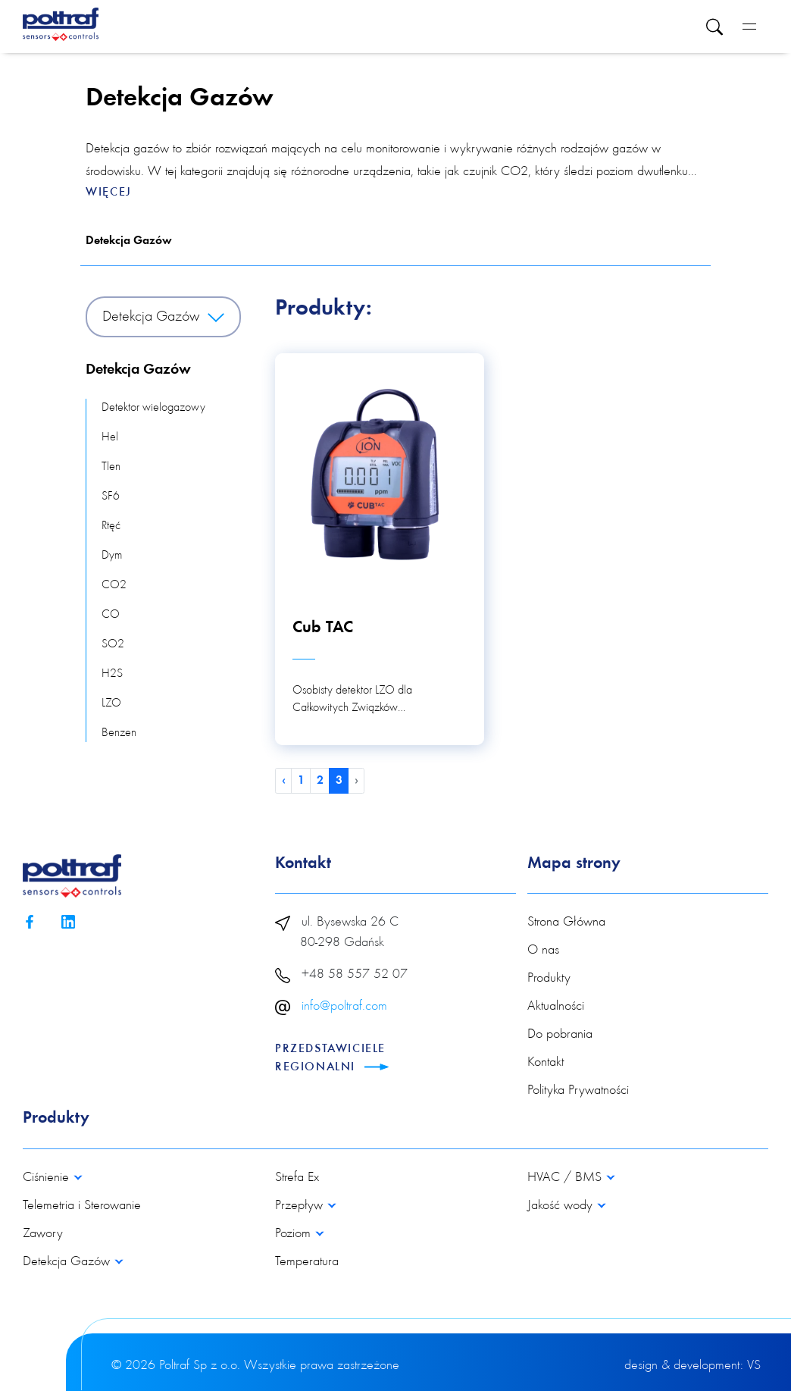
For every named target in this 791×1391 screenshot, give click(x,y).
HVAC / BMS (566, 1178)
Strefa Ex (297, 1178)
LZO (111, 703)
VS (754, 1366)
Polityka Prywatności (578, 1091)
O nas (543, 950)
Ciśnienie (48, 1178)
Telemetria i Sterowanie (82, 1206)
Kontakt (545, 1063)
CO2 (114, 585)
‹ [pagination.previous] (284, 781)
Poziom (294, 1234)
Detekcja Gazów (129, 241)
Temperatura (307, 1262)
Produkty (549, 978)
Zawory (43, 1234)
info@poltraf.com (344, 1006)
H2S (112, 674)
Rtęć (111, 526)
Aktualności (555, 1006)
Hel (110, 437)
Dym (112, 556)
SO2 (113, 644)
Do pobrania (559, 1035)
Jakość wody (561, 1206)
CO (111, 615)
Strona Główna (566, 922)
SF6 (111, 496)
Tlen (111, 467)
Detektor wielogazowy (153, 408)
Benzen (119, 733)
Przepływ (301, 1206)
